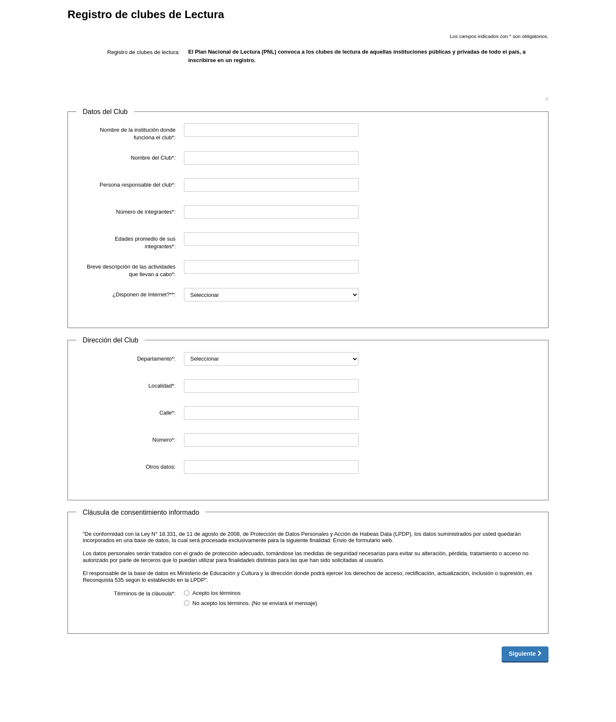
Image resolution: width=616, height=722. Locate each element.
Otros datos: (161, 467)
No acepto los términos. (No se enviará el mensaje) (250, 603)
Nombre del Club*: (153, 158)
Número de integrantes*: (146, 212)
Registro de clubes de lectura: (143, 52)
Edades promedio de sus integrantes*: (145, 243)
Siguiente (525, 653)
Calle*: (167, 413)
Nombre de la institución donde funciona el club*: (138, 134)
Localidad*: (162, 386)
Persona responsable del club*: (138, 185)
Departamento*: (156, 359)
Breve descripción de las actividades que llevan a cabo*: (131, 270)
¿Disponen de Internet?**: (144, 294)
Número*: (164, 440)
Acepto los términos (212, 593)
